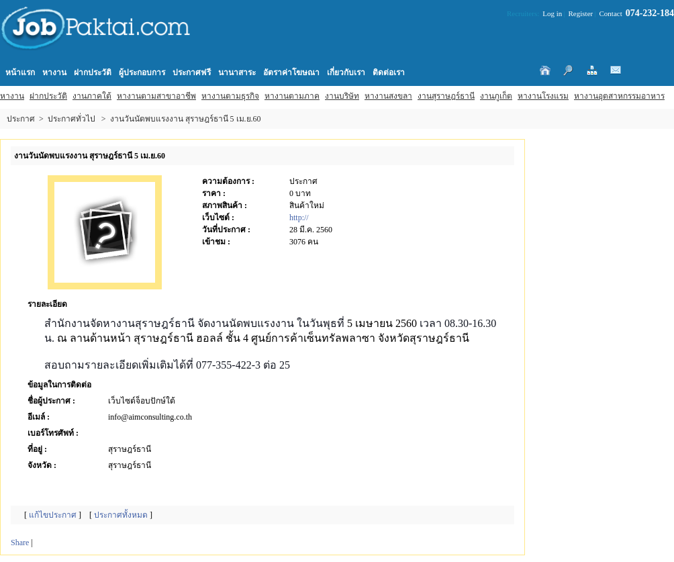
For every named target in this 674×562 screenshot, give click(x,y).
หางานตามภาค (292, 96)
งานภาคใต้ (92, 96)
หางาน (12, 96)
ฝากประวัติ (48, 96)
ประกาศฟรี (192, 72)
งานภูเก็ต (496, 96)
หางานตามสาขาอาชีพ (156, 96)
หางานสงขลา (388, 96)
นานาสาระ (237, 72)
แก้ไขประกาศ (53, 515)
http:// (299, 217)
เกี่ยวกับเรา (346, 72)
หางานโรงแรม (543, 96)
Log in (552, 13)
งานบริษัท (342, 96)
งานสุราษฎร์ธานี (446, 96)
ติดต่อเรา (389, 72)
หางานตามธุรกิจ (230, 96)
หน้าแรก (20, 72)
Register (581, 13)
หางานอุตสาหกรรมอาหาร (619, 96)
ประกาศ (21, 119)
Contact (610, 13)
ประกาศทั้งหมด (121, 515)
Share (20, 542)
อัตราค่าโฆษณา (291, 72)
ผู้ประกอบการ (142, 72)
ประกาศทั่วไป (71, 119)
